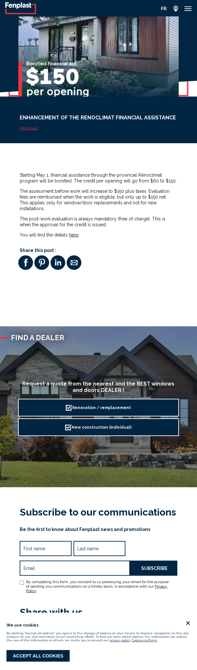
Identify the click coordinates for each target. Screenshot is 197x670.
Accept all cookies (38, 655)
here (73, 234)
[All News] (28, 128)
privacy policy (120, 640)
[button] (188, 8)
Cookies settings (144, 640)
